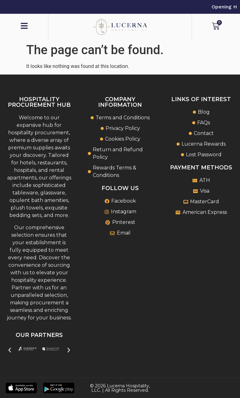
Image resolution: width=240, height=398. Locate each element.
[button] (10, 350)
